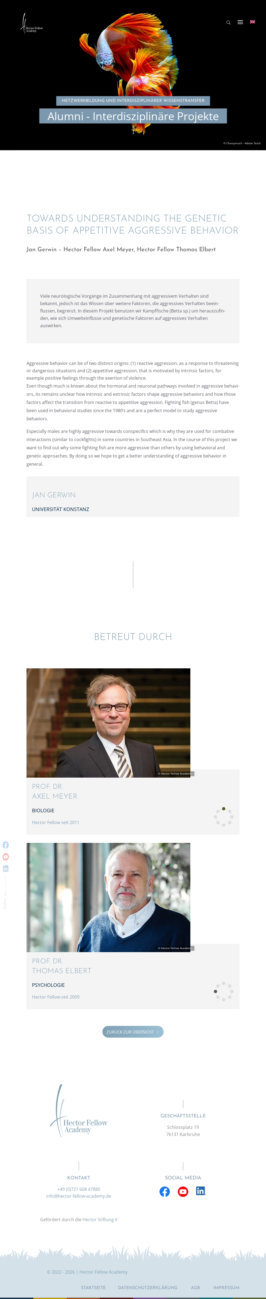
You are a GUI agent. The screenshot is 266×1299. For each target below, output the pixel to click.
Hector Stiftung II (99, 1220)
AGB (195, 1288)
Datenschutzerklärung (148, 1288)
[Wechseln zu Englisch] (252, 22)
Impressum (226, 1288)
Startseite (93, 1288)
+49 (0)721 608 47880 (78, 1189)
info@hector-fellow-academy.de (78, 1196)
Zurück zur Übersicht (133, 1032)
